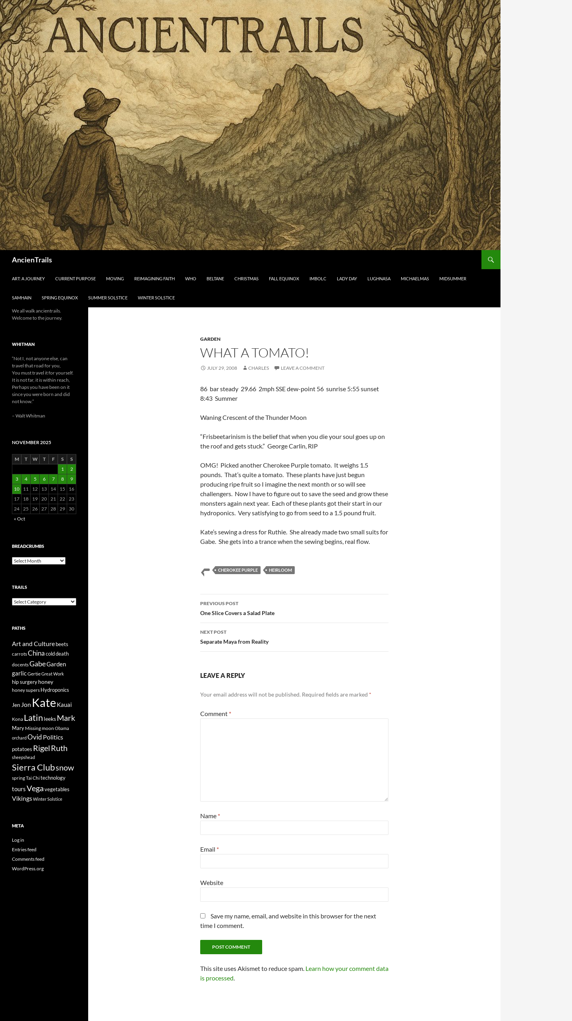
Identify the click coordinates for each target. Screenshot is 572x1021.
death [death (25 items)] (62, 654)
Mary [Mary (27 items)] (18, 728)
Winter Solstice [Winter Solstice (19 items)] (47, 799)
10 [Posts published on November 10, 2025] (16, 489)
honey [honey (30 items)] (45, 681)
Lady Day (347, 278)
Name (210, 815)
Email (209, 849)
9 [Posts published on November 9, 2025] (71, 479)
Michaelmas (415, 278)
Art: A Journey (28, 278)
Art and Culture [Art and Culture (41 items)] (33, 643)
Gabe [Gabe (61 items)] (37, 663)
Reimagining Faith (154, 278)
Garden (210, 339)
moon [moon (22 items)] (48, 728)
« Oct (19, 519)
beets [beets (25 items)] (62, 644)
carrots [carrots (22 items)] (19, 654)
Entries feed (24, 849)
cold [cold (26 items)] (50, 653)
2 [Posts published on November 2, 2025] (71, 469)
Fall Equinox (284, 278)
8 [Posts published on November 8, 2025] (62, 479)
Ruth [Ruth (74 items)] (59, 748)
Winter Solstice (156, 297)
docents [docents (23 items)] (20, 665)
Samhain (21, 297)
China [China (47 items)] (36, 653)
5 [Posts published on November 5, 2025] (35, 479)
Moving (115, 278)
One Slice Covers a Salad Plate (294, 607)
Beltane (215, 278)
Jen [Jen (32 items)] (16, 704)
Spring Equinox (60, 297)
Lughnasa (378, 278)
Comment (215, 713)
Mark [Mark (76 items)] (66, 717)
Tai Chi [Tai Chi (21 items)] (33, 777)
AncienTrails (32, 259)
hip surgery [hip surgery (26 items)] (24, 682)
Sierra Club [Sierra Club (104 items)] (33, 767)
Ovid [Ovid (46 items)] (34, 737)
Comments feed (28, 859)
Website (211, 882)
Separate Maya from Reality (294, 636)
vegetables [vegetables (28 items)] (57, 789)
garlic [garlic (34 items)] (19, 673)
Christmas (246, 278)
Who (190, 278)
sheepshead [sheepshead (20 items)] (23, 757)
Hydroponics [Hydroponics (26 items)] (55, 690)
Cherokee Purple (238, 570)
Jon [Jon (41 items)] (26, 704)
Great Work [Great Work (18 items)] (52, 673)
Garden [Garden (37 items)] (56, 664)
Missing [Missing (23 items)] (33, 728)
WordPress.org (28, 869)
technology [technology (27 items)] (53, 777)
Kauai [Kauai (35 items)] (64, 704)
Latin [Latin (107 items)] (33, 717)
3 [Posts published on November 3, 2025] (16, 479)
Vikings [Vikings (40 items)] (22, 798)
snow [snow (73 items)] (65, 767)
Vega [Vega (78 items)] (35, 788)
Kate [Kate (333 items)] (44, 702)
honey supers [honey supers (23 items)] (26, 690)
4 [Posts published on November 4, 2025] (26, 479)
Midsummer (452, 278)
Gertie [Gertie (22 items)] (34, 674)
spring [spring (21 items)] (18, 777)
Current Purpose (75, 278)
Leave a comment (303, 368)
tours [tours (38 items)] (19, 788)
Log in (18, 840)
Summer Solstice (108, 297)
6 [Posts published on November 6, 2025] (44, 479)
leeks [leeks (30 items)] (50, 718)
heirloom (280, 570)
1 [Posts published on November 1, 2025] (62, 469)
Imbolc (318, 278)
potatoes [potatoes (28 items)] (22, 749)
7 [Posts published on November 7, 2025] (53, 479)
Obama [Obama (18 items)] (62, 728)
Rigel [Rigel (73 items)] (41, 748)
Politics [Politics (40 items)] (53, 737)
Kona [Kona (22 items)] (17, 719)
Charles (258, 368)
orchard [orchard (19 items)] (19, 737)
